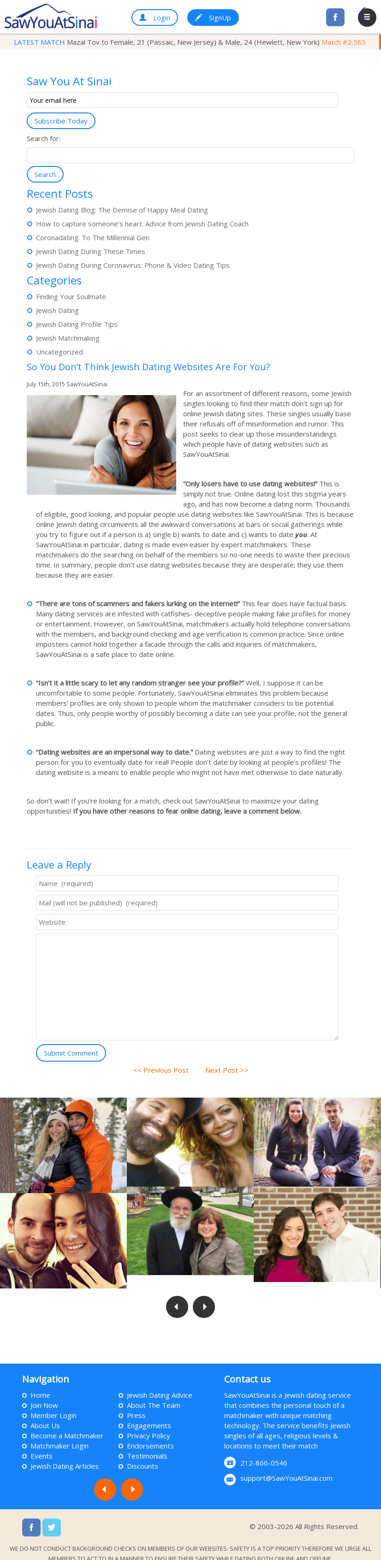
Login (154, 17)
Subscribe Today (61, 120)
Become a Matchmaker (66, 1422)
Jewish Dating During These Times (90, 251)
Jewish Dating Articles (64, 1453)
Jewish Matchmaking (68, 338)
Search (45, 174)
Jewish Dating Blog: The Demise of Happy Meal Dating (122, 209)
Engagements (149, 1412)
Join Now (44, 1392)
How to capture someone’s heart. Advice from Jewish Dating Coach (142, 223)
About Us (45, 1412)
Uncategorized (59, 351)
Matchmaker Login (59, 1432)
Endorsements (150, 1432)
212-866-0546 (263, 1449)
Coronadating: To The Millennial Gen (92, 237)
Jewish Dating (57, 310)
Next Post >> (223, 1070)
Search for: (43, 138)
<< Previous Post (164, 1070)
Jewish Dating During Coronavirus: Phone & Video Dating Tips (133, 265)
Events (41, 1443)
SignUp (213, 17)
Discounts (142, 1453)
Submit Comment (71, 1053)
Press (136, 1402)
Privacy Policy (148, 1422)
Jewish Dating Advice (159, 1382)
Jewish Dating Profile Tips (77, 324)
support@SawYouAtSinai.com (286, 1465)
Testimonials (147, 1443)
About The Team (153, 1392)
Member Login (53, 1402)
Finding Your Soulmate (71, 296)
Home (40, 1382)
